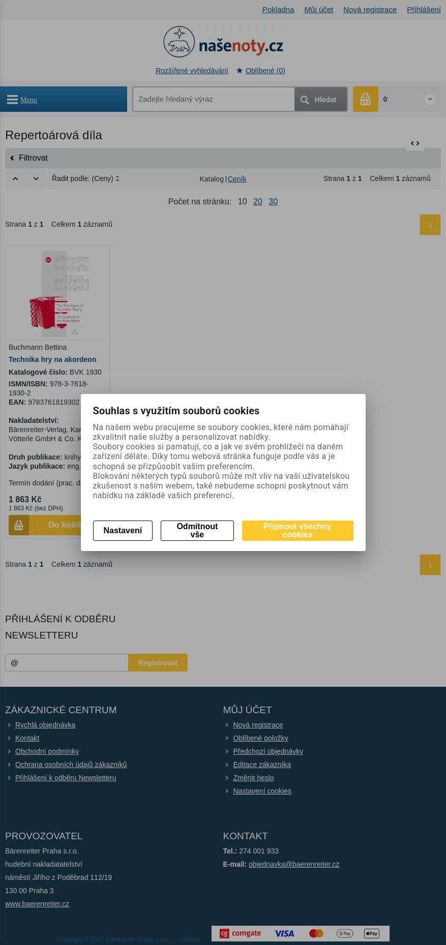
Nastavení (123, 530)
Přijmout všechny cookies (297, 530)
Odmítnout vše (197, 530)
